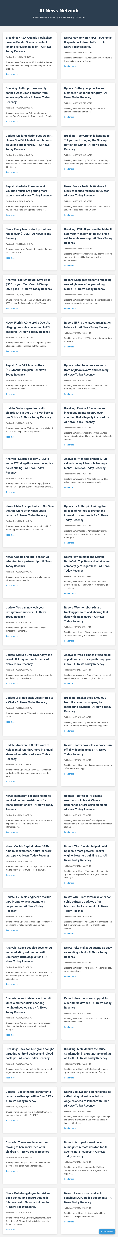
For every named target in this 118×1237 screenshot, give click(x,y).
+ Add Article (107, 1231)
